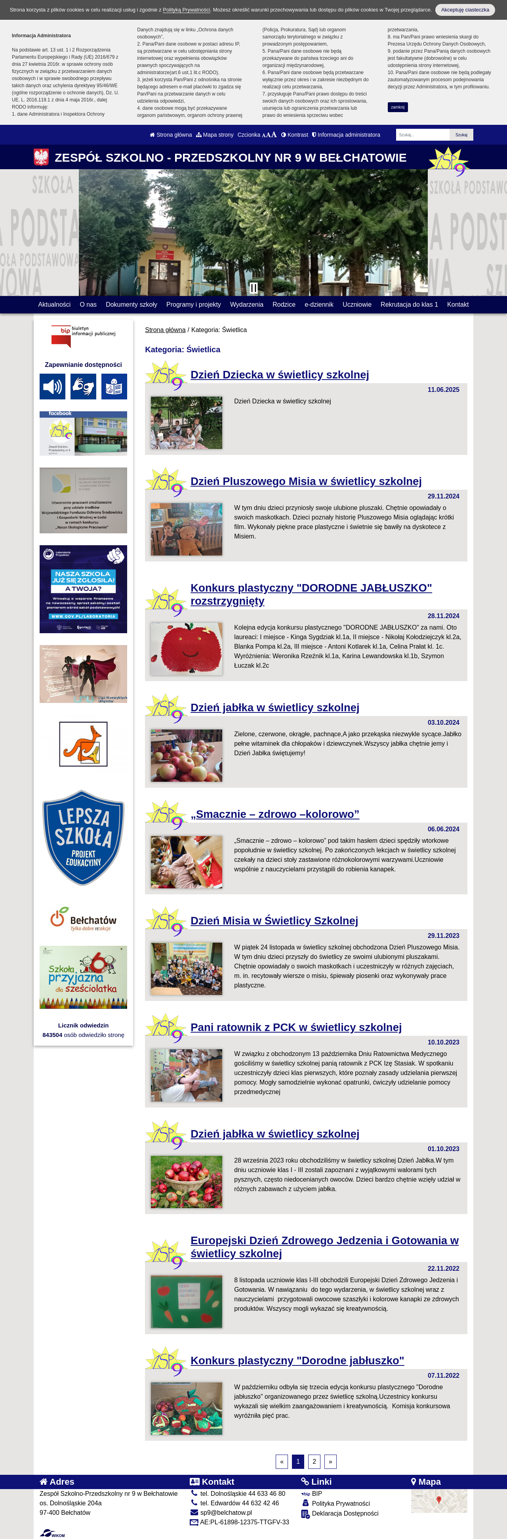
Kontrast (294, 135)
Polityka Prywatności (335, 1503)
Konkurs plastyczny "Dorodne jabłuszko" (297, 1360)
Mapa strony (215, 135)
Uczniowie (357, 304)
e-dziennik (319, 304)
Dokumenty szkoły (131, 304)
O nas (88, 304)
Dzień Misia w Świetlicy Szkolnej (274, 921)
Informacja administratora (346, 135)
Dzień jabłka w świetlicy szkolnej (275, 707)
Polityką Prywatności (186, 10)
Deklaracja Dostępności (340, 1514)
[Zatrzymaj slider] (253, 288)
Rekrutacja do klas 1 (409, 304)
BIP (311, 1493)
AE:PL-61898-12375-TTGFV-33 (240, 1522)
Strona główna (171, 135)
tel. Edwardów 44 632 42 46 (234, 1503)
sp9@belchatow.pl (221, 1512)
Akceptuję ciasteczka (465, 10)
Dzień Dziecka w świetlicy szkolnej (280, 375)
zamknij (397, 107)
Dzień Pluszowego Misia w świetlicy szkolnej (306, 481)
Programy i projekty (193, 304)
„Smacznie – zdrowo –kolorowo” (275, 814)
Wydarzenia (246, 304)
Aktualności (54, 304)
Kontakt (458, 304)
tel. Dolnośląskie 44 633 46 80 (238, 1493)
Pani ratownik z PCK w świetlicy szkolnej (296, 1027)
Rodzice (284, 304)
